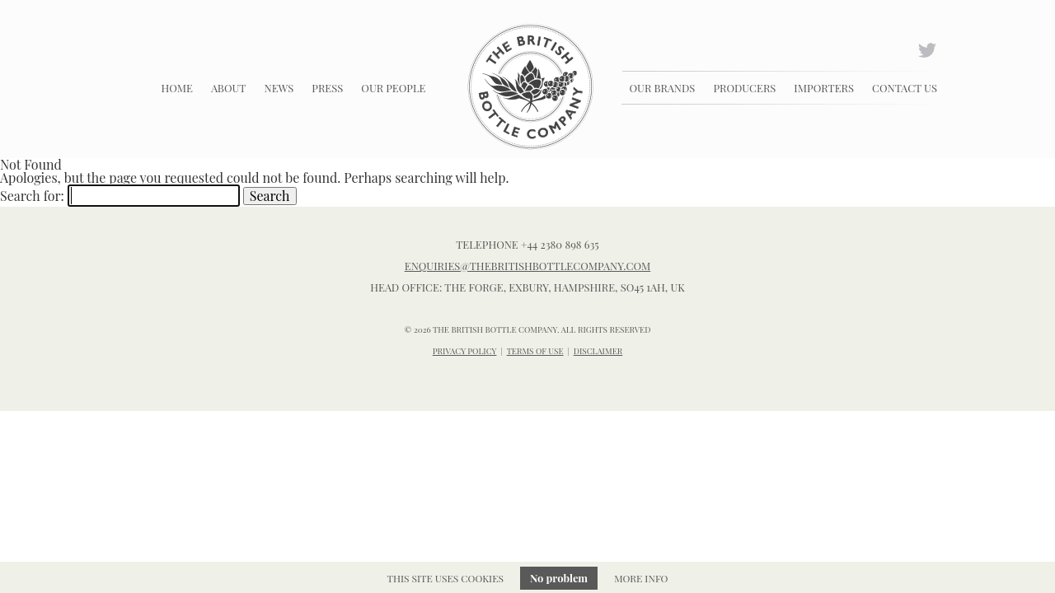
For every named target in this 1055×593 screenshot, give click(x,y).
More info (641, 578)
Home (177, 88)
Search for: (32, 196)
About (228, 88)
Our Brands (663, 88)
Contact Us (904, 88)
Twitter (928, 48)
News (278, 88)
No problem (559, 578)
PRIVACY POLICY (465, 351)
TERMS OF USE (535, 351)
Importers (824, 88)
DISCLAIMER (598, 351)
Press (327, 88)
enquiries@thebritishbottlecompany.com (528, 266)
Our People (393, 88)
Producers (744, 88)
